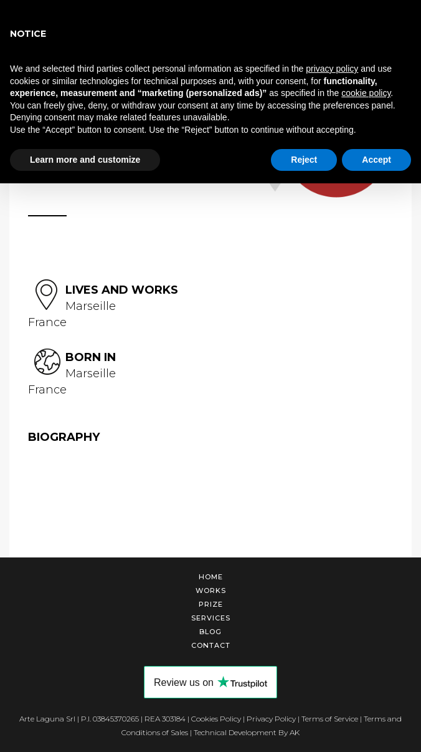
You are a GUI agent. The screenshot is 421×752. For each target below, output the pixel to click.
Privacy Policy (271, 718)
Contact (210, 645)
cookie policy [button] (365, 93)
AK (295, 732)
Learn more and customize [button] (85, 160)
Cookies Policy (216, 718)
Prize (211, 604)
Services (210, 618)
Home (211, 576)
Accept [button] (376, 160)
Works (211, 590)
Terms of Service (329, 718)
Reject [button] (304, 160)
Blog (210, 631)
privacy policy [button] (332, 69)
